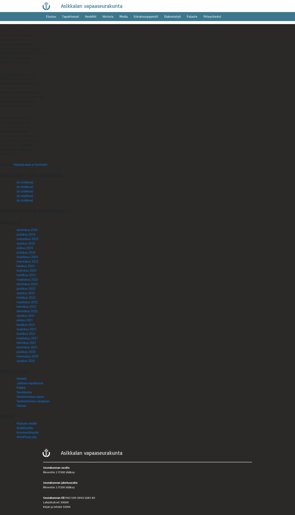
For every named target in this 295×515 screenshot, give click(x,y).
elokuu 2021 (25, 320)
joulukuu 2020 (26, 352)
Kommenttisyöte (28, 432)
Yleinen (18, 164)
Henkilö (22, 379)
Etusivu (51, 16)
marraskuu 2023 (27, 261)
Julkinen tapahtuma (30, 383)
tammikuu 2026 (27, 230)
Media (123, 16)
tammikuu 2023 (27, 284)
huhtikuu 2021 (26, 334)
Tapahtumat (70, 16)
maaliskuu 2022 (27, 302)
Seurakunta (24, 392)
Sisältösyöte (25, 428)
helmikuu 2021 (26, 343)
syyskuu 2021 (26, 316)
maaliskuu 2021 (27, 338)
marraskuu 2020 (27, 356)
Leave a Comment (35, 164)
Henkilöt (91, 16)
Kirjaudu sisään (27, 423)
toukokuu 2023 (26, 270)
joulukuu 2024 (26, 252)
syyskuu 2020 (26, 361)
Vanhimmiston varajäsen (33, 401)
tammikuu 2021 (27, 347)
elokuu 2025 (25, 248)
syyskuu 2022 (26, 293)
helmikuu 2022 (26, 306)
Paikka (21, 388)
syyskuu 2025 (26, 243)
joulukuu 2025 (26, 234)
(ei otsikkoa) (25, 182)
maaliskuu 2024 (27, 257)
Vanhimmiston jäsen (30, 397)
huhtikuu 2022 (26, 297)
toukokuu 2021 (26, 329)
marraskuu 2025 (27, 239)
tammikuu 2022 (27, 311)
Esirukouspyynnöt (146, 16)
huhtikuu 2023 (26, 275)
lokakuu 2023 (26, 266)
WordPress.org (26, 437)
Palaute (192, 16)
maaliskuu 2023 (27, 279)
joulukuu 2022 (26, 288)
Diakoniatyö (172, 16)
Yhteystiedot (212, 16)
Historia (108, 16)
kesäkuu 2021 (26, 325)
